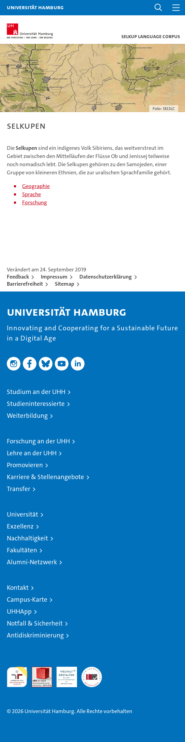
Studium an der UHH (36, 392)
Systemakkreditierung (91, 670)
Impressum (54, 276)
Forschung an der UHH (38, 441)
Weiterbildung (27, 415)
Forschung (34, 202)
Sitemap (64, 283)
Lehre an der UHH (32, 453)
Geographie (36, 186)
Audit (38, 670)
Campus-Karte (27, 599)
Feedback (18, 276)
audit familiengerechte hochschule (17, 677)
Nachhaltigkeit (27, 538)
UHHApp (19, 611)
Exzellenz (20, 526)
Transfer (18, 489)
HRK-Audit (63, 674)
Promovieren (25, 465)
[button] (158, 7)
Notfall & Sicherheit (35, 623)
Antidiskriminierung (35, 635)
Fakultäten (22, 550)
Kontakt (18, 587)
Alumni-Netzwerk (32, 562)
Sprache (31, 194)
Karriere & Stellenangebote (45, 477)
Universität (22, 514)
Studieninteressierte (36, 403)
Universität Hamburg (35, 7)
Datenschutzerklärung (105, 276)
